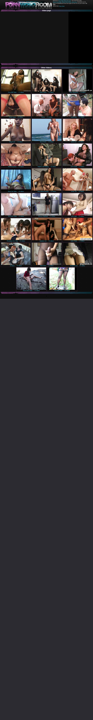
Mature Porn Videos (66, 2)
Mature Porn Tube (57, 2)
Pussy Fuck (61, 6)
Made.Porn (74, 2)
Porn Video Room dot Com (64, 0)
